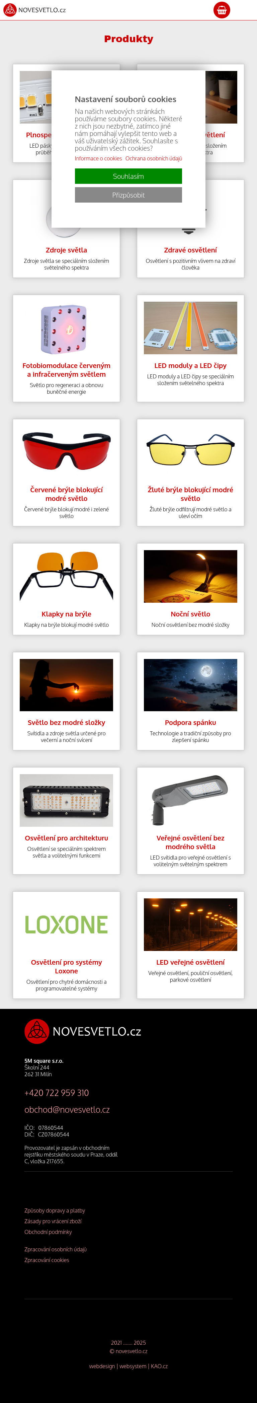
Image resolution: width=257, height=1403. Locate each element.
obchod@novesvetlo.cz (67, 1109)
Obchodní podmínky (48, 1232)
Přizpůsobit (128, 195)
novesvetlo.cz (132, 1351)
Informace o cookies (98, 158)
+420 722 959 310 (56, 1092)
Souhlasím (128, 176)
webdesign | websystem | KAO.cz (128, 1366)
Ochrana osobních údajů (153, 158)
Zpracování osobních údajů (55, 1249)
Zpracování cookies (46, 1260)
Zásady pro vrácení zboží (52, 1221)
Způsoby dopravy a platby (54, 1210)
